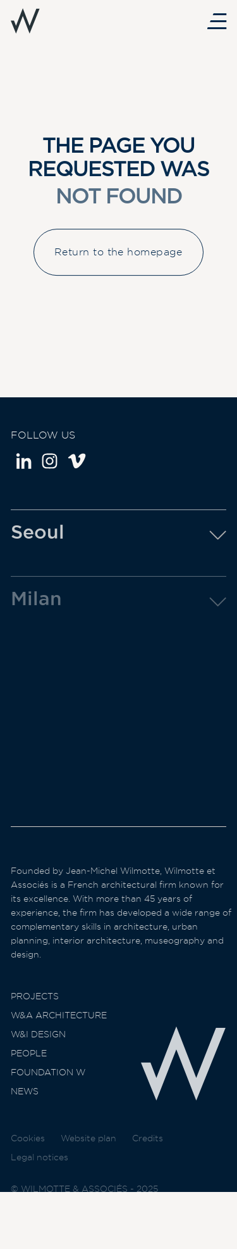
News (25, 1107)
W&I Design (38, 1050)
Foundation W (48, 1088)
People (29, 1069)
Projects (35, 1012)
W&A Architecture (59, 1031)
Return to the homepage (118, 260)
